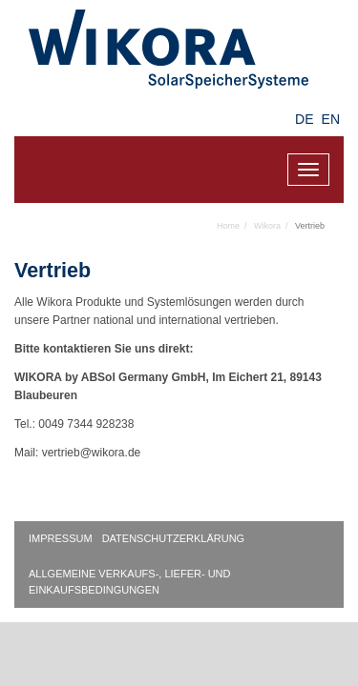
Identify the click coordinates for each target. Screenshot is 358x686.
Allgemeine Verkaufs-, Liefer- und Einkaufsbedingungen (130, 581)
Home (228, 226)
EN (331, 119)
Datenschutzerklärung (173, 538)
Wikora (267, 226)
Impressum (61, 538)
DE (304, 119)
